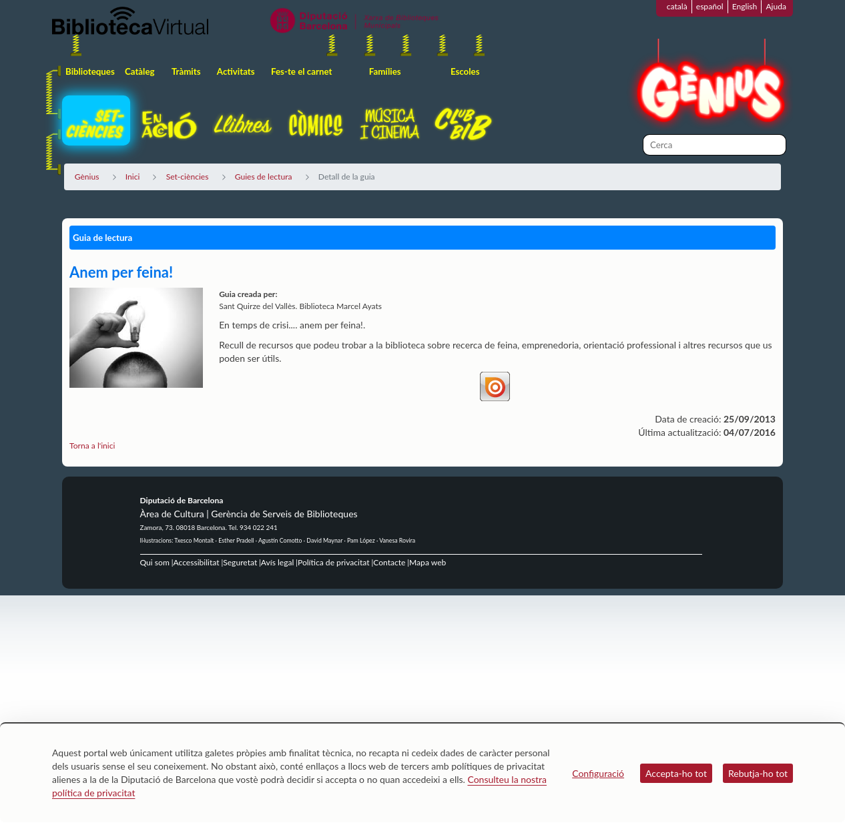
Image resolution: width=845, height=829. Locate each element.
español (710, 6)
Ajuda (776, 6)
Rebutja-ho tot (758, 773)
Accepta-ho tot (676, 773)
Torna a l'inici (92, 446)
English (745, 6)
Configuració (598, 773)
